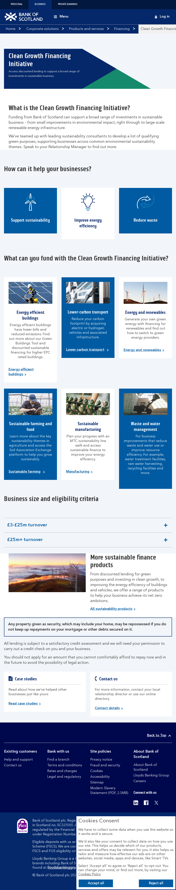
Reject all (156, 883)
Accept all (96, 883)
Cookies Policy (89, 874)
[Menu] (61, 16)
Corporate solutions (42, 29)
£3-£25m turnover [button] (27, 527)
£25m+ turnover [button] (25, 542)
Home (10, 29)
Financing (122, 29)
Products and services (86, 29)
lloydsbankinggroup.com (67, 867)
